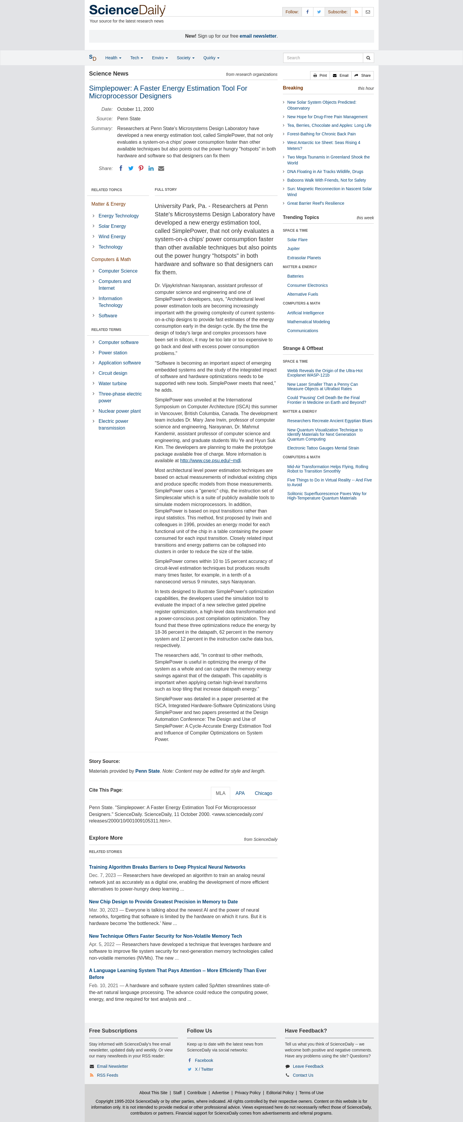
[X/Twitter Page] (319, 11)
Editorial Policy (280, 1092)
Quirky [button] (212, 57)
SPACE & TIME (295, 230)
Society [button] (186, 57)
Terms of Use (311, 1092)
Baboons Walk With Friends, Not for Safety (326, 180)
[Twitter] (130, 168)
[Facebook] (120, 168)
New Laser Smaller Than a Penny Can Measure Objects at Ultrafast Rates (322, 386)
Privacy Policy (248, 1092)
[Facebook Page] (307, 11)
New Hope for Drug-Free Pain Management (327, 116)
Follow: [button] (292, 11)
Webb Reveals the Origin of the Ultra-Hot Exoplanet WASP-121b (325, 372)
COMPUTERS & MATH (301, 303)
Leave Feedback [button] (308, 1066)
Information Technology (111, 302)
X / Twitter (204, 1069)
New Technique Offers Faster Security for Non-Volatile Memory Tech (165, 936)
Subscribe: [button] (337, 11)
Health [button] (113, 57)
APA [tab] (240, 793)
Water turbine (113, 383)
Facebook (204, 1060)
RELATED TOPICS (107, 190)
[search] (368, 58)
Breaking (293, 87)
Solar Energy (112, 226)
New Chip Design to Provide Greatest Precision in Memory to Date (163, 901)
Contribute (196, 1092)
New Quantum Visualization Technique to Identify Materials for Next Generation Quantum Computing (325, 434)
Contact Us (303, 1075)
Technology (111, 246)
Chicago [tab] (263, 793)
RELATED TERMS (106, 330)
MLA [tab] (220, 793)
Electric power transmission (113, 424)
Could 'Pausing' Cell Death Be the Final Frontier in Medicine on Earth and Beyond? (326, 399)
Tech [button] (136, 57)
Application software (120, 362)
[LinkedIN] (151, 168)
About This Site (154, 1092)
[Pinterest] (141, 168)
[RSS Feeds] (356, 11)
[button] (320, 75)
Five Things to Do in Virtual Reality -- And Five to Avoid (329, 482)
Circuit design (113, 373)
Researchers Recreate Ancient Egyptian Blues (329, 420)
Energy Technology (119, 215)
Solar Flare (297, 239)
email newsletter (258, 36)
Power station (113, 352)
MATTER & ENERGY (300, 267)
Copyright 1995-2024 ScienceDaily (128, 1101)
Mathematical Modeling (308, 321)
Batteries (295, 276)
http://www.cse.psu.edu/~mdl (210, 460)
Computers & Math (111, 259)
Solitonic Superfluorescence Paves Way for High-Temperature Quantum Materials (327, 495)
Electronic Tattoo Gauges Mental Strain (323, 448)
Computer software (119, 342)
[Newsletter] (368, 11)
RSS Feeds (107, 1075)
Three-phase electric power (120, 397)
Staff (177, 1092)
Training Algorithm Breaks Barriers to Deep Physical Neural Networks (167, 867)
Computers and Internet (115, 285)
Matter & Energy (109, 204)
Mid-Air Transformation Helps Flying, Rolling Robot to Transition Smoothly (327, 468)
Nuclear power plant (120, 411)
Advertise (220, 1092)
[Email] (161, 168)
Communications (302, 330)
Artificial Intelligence (305, 312)
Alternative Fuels (302, 294)
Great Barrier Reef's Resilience (316, 203)
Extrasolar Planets (304, 257)
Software (108, 315)
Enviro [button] (160, 57)
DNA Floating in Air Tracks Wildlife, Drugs (325, 171)
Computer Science (118, 270)
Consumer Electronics (307, 285)
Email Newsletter (112, 1066)
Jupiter (293, 248)
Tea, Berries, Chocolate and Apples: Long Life (329, 125)
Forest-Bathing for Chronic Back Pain (321, 134)
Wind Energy (112, 236)
